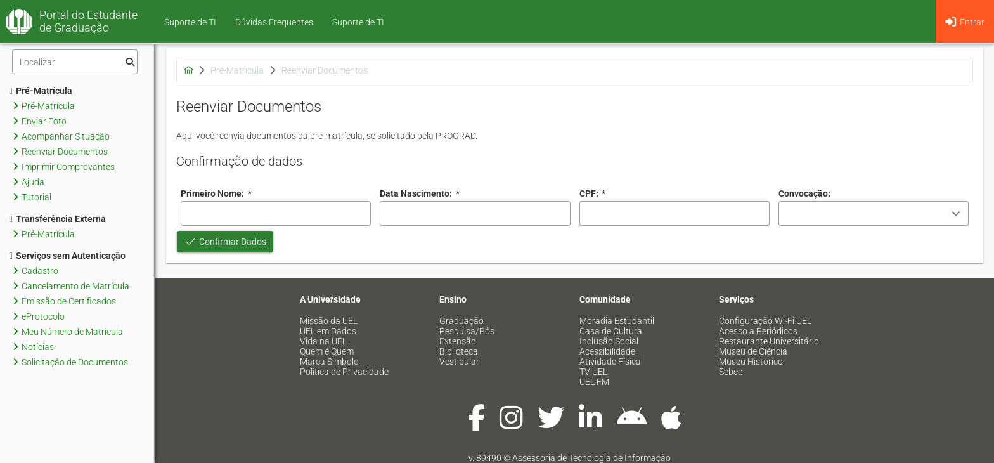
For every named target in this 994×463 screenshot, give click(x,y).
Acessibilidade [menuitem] (607, 351)
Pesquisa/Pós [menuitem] (466, 331)
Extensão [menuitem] (457, 341)
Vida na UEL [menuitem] (323, 341)
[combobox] (475, 213)
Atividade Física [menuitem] (610, 361)
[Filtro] (75, 61)
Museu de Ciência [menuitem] (753, 351)
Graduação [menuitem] (461, 321)
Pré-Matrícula (41, 91)
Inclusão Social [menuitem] (608, 341)
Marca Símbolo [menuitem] (329, 361)
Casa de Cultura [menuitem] (610, 331)
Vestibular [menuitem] (459, 361)
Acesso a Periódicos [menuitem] (758, 331)
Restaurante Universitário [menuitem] (769, 341)
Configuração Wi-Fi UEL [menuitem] (765, 321)
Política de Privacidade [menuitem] (344, 372)
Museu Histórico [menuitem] (751, 361)
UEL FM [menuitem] (594, 382)
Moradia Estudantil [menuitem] (616, 321)
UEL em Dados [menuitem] (328, 331)
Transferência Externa (58, 219)
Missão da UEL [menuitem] (329, 321)
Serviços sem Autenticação (68, 256)
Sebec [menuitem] (730, 372)
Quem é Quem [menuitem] (327, 351)
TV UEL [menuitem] (593, 372)
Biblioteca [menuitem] (458, 351)
